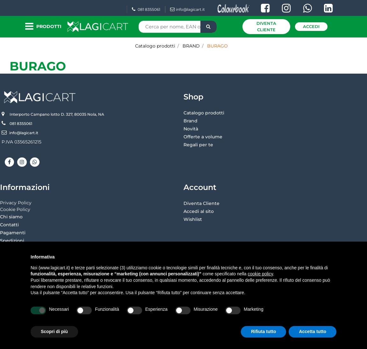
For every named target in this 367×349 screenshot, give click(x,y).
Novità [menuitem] (191, 129)
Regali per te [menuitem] (198, 145)
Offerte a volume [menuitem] (203, 137)
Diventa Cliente (266, 26)
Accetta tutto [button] (312, 331)
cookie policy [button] (260, 273)
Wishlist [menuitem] (193, 219)
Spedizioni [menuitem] (12, 241)
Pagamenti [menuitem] (12, 233)
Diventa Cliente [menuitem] (201, 203)
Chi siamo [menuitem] (11, 217)
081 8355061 (146, 9)
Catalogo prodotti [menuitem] (204, 113)
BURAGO (38, 66)
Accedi (311, 26)
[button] (208, 27)
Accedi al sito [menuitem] (199, 211)
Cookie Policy (15, 209)
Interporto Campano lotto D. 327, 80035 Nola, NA (57, 114)
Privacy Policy (16, 203)
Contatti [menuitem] (9, 225)
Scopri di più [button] (54, 331)
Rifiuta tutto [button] (263, 331)
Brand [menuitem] (191, 121)
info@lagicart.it (187, 9)
